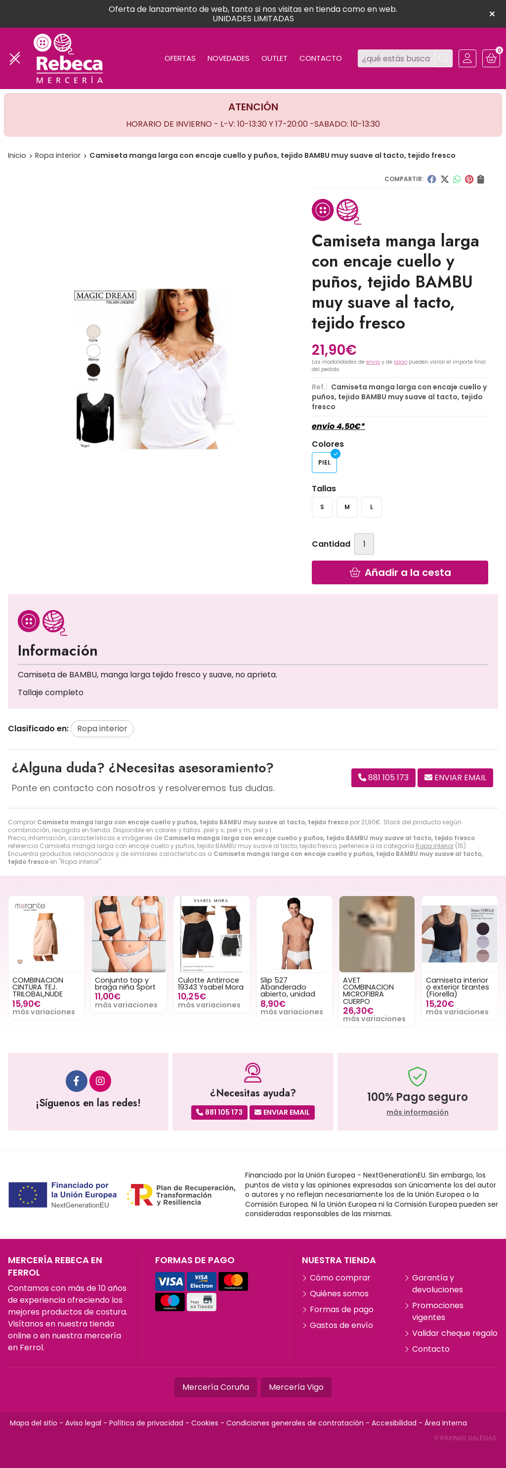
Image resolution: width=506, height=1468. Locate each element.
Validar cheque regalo (455, 1333)
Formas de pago (342, 1309)
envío (373, 362)
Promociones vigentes (438, 1311)
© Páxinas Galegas (465, 1438)
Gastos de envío (341, 1325)
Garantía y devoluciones (437, 1283)
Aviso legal (83, 1423)
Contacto (431, 1349)
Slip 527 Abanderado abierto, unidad (315, 987)
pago (400, 362)
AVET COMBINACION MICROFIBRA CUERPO (396, 990)
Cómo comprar (340, 1277)
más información (417, 1112)
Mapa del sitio (33, 1423)
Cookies (204, 1423)
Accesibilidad (394, 1423)
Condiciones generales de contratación (295, 1423)
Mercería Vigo (296, 1387)
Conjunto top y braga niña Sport (153, 983)
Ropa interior (435, 846)
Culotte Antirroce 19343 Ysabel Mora (238, 983)
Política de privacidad (146, 1423)
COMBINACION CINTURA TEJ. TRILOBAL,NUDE (65, 987)
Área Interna (445, 1423)
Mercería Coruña (215, 1387)
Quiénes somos (339, 1293)
